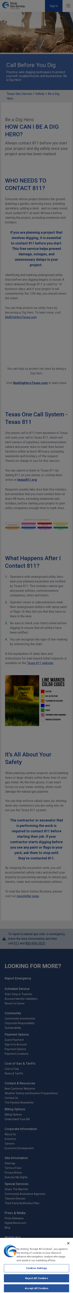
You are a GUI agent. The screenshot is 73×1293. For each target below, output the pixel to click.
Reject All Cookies (36, 1279)
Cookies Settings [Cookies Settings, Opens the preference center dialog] (36, 1270)
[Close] (68, 1245)
